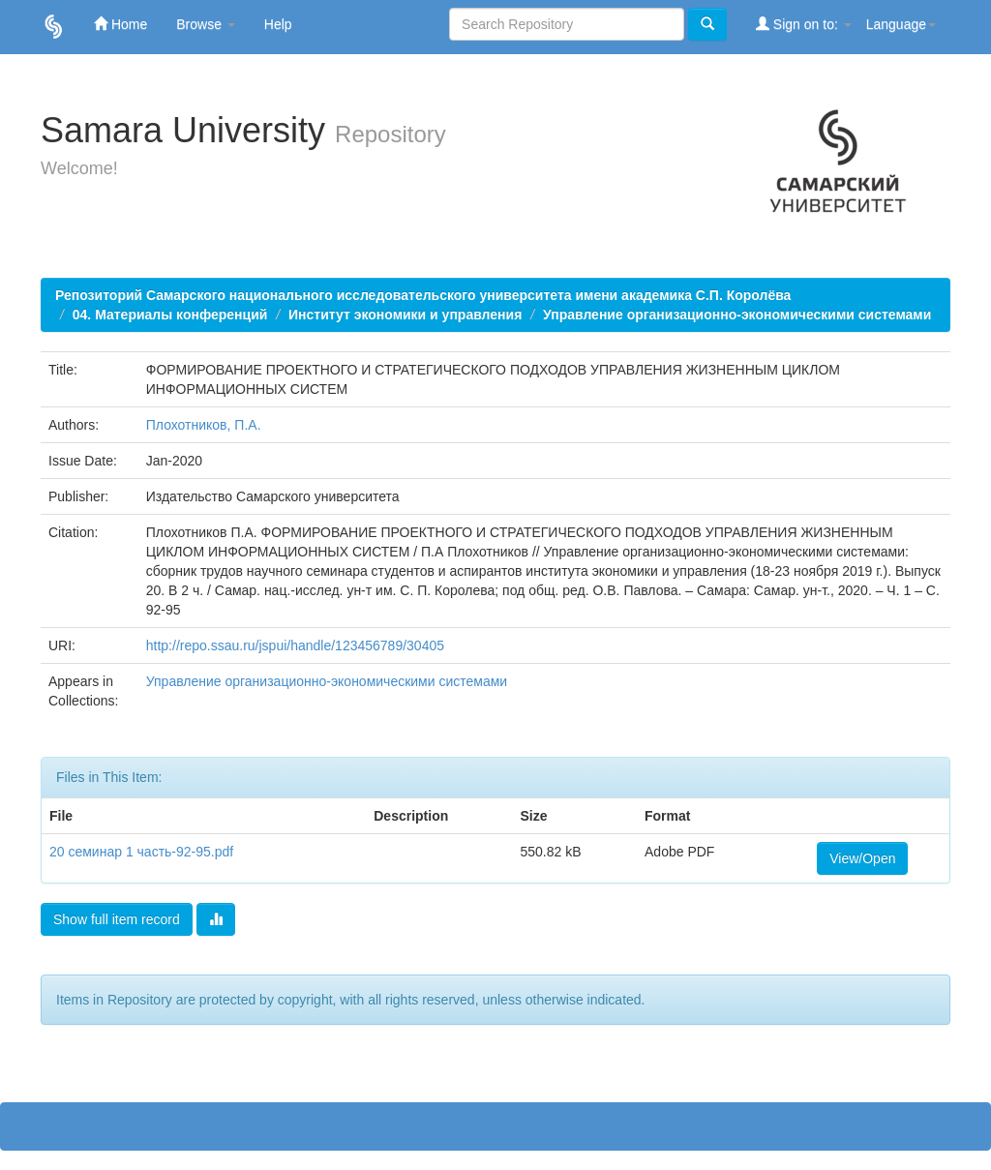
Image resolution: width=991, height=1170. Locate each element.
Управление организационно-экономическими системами (737, 314)
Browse (205, 24)
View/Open (862, 858)
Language (901, 24)
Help (278, 24)
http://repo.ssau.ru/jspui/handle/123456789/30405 (295, 645)
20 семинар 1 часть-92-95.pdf (141, 851)
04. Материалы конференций (170, 314)
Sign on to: (804, 23)
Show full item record (116, 919)
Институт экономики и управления (405, 314)
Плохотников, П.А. (203, 425)
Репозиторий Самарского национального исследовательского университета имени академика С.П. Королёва (423, 295)
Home (120, 23)
